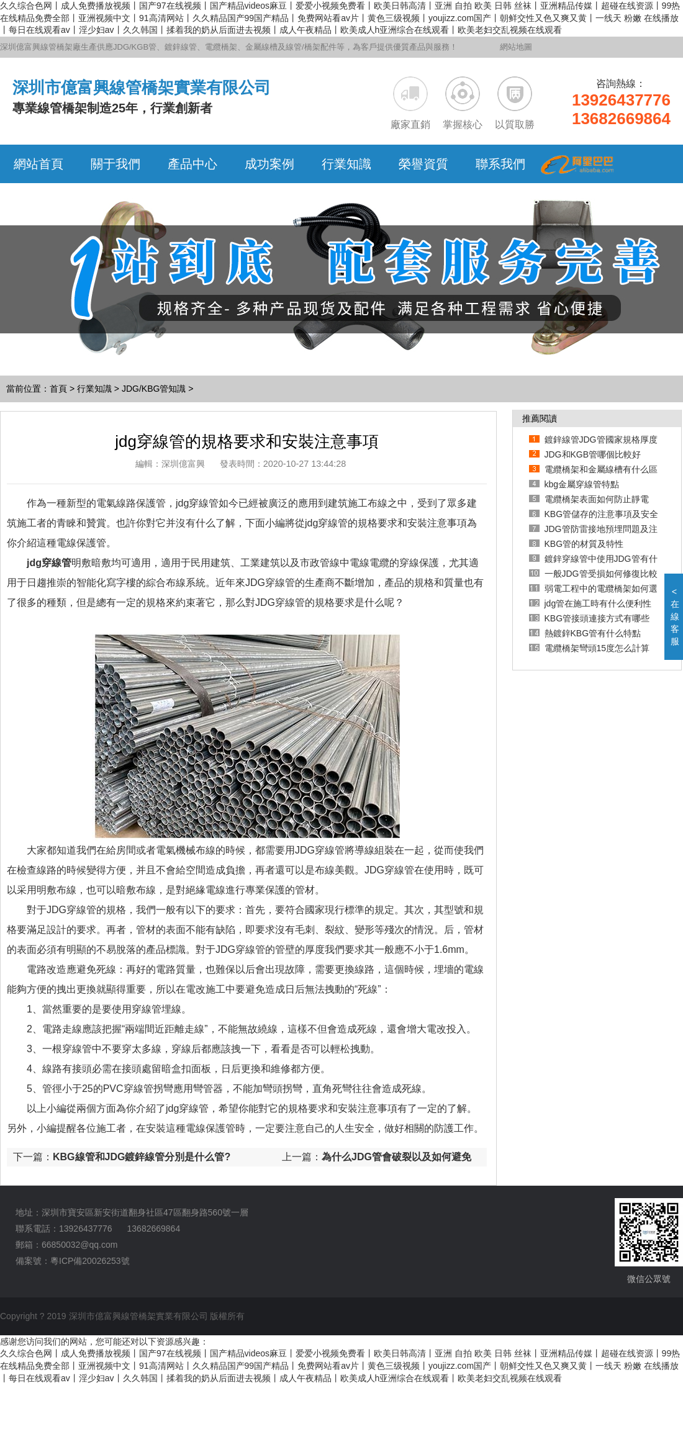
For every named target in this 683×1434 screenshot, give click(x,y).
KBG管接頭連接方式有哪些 (597, 618)
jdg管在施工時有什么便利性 (598, 603)
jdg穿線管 (49, 562)
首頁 (58, 389)
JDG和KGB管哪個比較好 (593, 454)
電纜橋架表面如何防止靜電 (597, 499)
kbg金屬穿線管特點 (582, 484)
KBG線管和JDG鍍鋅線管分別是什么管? (141, 1157)
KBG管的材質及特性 (584, 544)
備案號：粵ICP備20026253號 (73, 1261)
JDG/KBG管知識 (154, 389)
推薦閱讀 (539, 418)
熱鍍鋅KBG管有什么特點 (593, 633)
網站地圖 (516, 47)
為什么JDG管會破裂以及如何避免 (396, 1157)
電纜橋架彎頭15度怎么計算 (597, 648)
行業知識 (94, 389)
